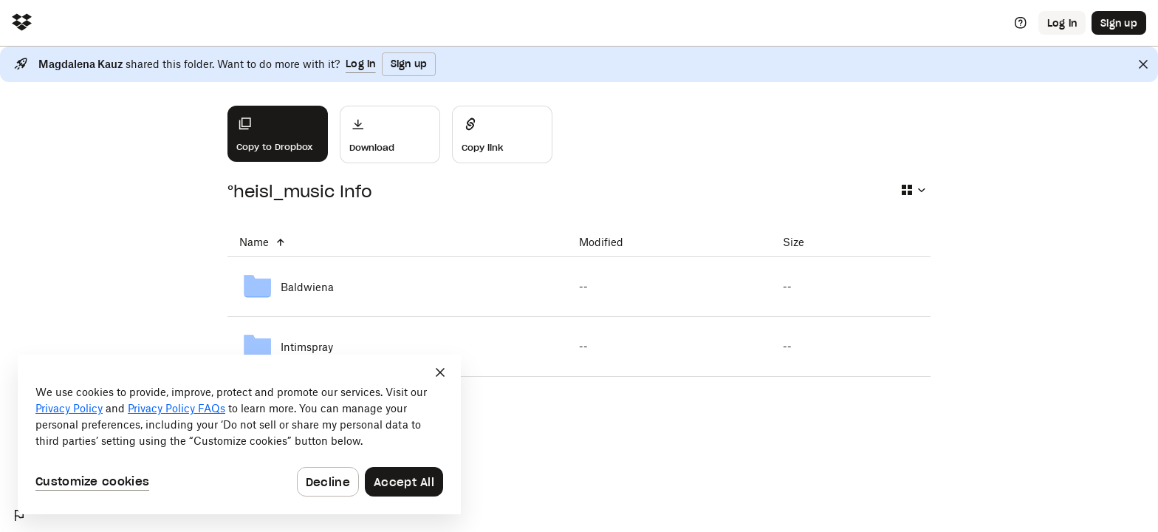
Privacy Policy (69, 408)
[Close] (1143, 64)
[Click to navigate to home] (22, 23)
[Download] (390, 134)
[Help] (1020, 23)
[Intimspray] (397, 346)
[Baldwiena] (397, 286)
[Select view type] (913, 190)
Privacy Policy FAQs (176, 408)
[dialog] (239, 434)
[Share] (502, 134)
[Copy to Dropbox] (277, 134)
